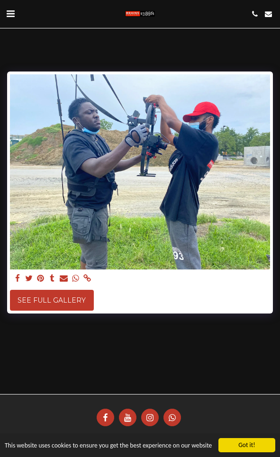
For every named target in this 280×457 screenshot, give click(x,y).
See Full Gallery (52, 300)
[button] (10, 14)
